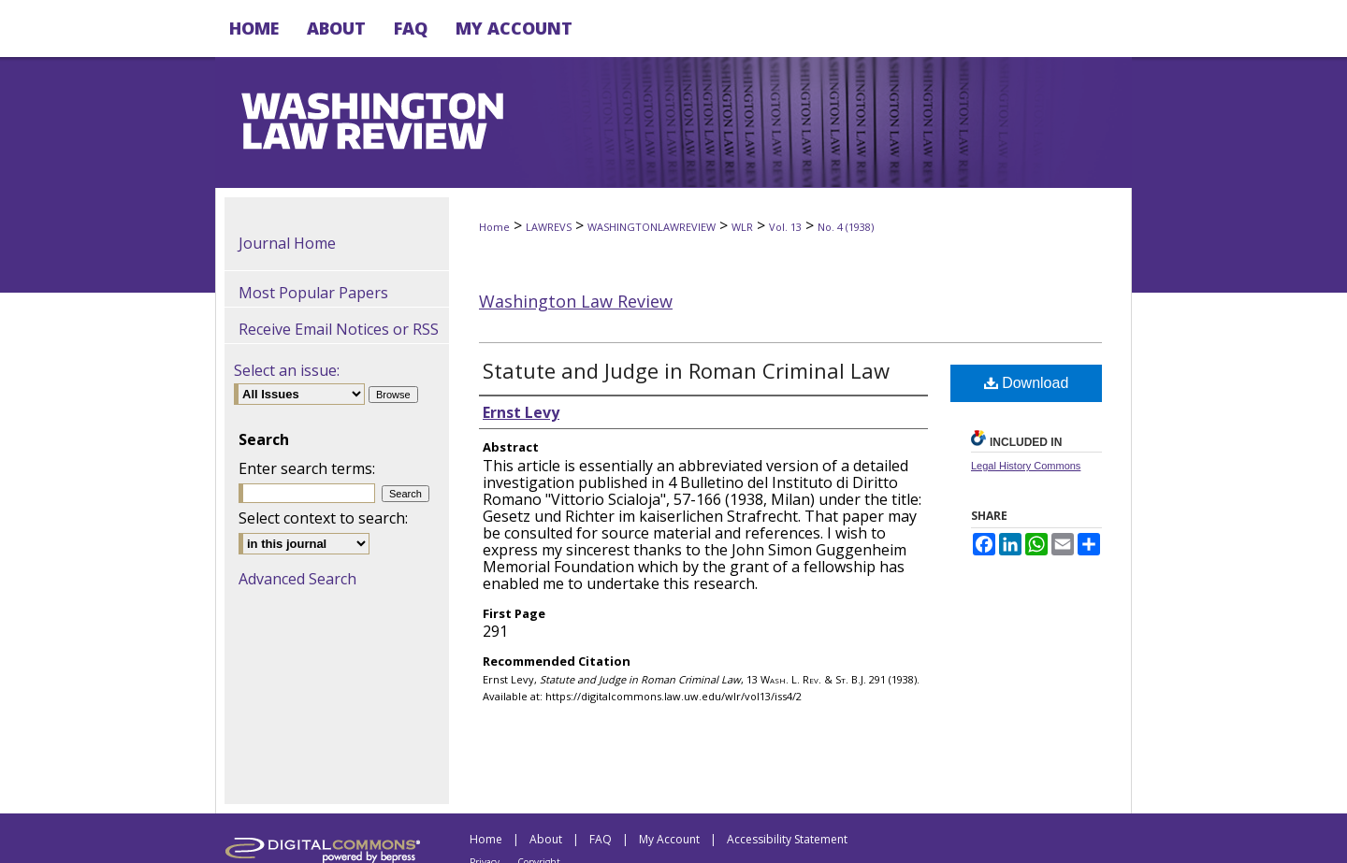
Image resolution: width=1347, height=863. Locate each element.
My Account (669, 839)
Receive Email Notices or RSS (339, 329)
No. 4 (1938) (846, 227)
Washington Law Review (576, 301)
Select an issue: (287, 370)
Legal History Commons (1025, 465)
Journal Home (287, 243)
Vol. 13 (785, 227)
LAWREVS (549, 227)
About (545, 839)
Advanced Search (297, 578)
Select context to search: (323, 518)
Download (1026, 383)
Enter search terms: (307, 468)
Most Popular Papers (313, 292)
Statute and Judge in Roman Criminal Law (686, 370)
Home (494, 227)
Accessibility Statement (787, 839)
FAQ (600, 839)
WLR (742, 227)
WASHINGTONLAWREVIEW (651, 227)
